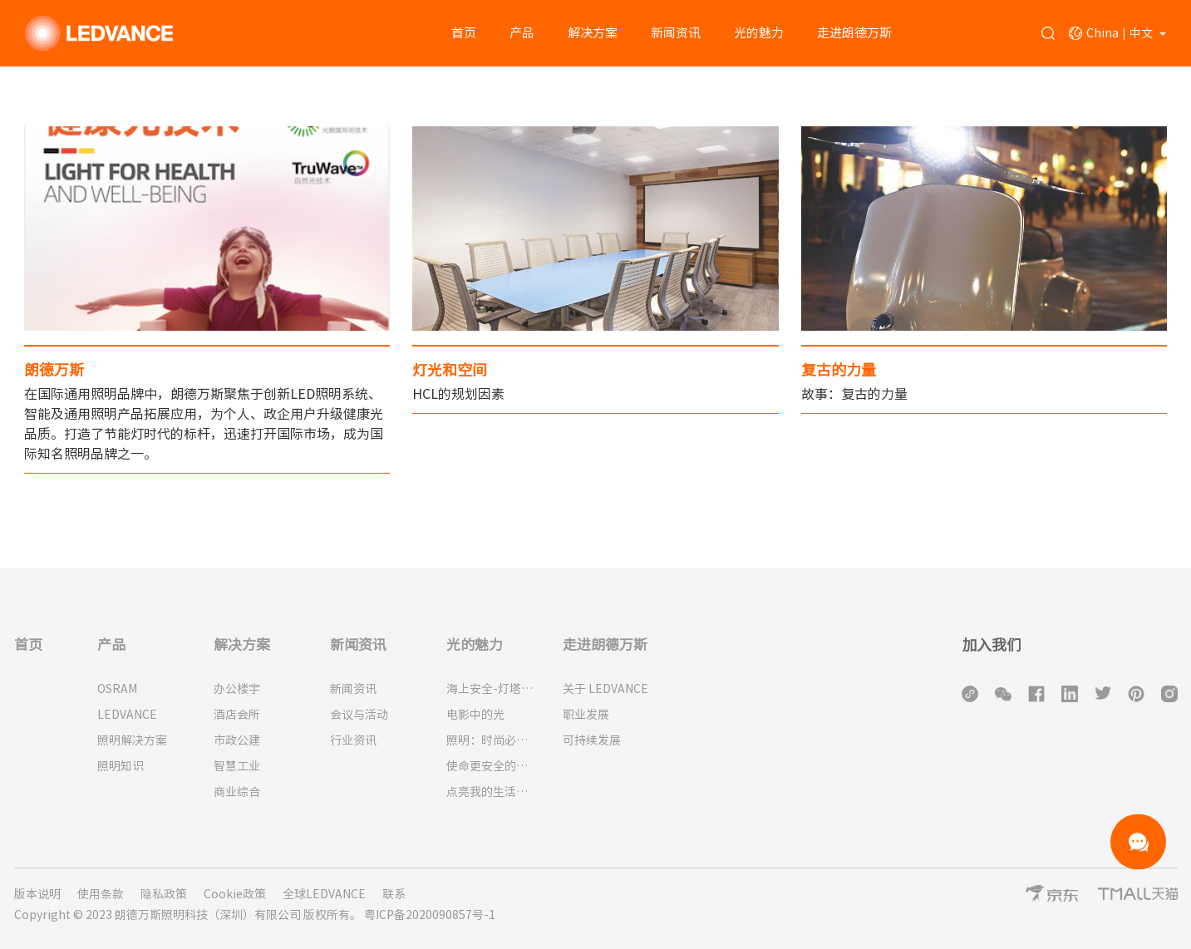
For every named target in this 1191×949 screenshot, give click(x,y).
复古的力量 (838, 369)
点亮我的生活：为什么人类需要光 (492, 792)
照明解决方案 (132, 740)
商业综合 (237, 792)
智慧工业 (237, 766)
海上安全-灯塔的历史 (492, 689)
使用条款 (100, 894)
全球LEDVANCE (324, 894)
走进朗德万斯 (854, 33)
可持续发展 (592, 740)
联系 (394, 894)
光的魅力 (759, 33)
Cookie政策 (235, 894)
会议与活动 (359, 714)
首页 (463, 33)
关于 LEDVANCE (605, 689)
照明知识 (120, 766)
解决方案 (593, 33)
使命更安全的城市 (492, 766)
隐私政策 (163, 894)
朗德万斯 (54, 369)
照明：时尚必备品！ (492, 740)
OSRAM (117, 689)
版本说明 (37, 894)
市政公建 (237, 740)
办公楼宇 (237, 689)
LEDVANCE (127, 714)
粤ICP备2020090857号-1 (429, 915)
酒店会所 (237, 714)
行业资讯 (353, 740)
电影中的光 (475, 714)
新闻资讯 (676, 33)
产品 (521, 33)
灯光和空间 (449, 369)
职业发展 (586, 714)
